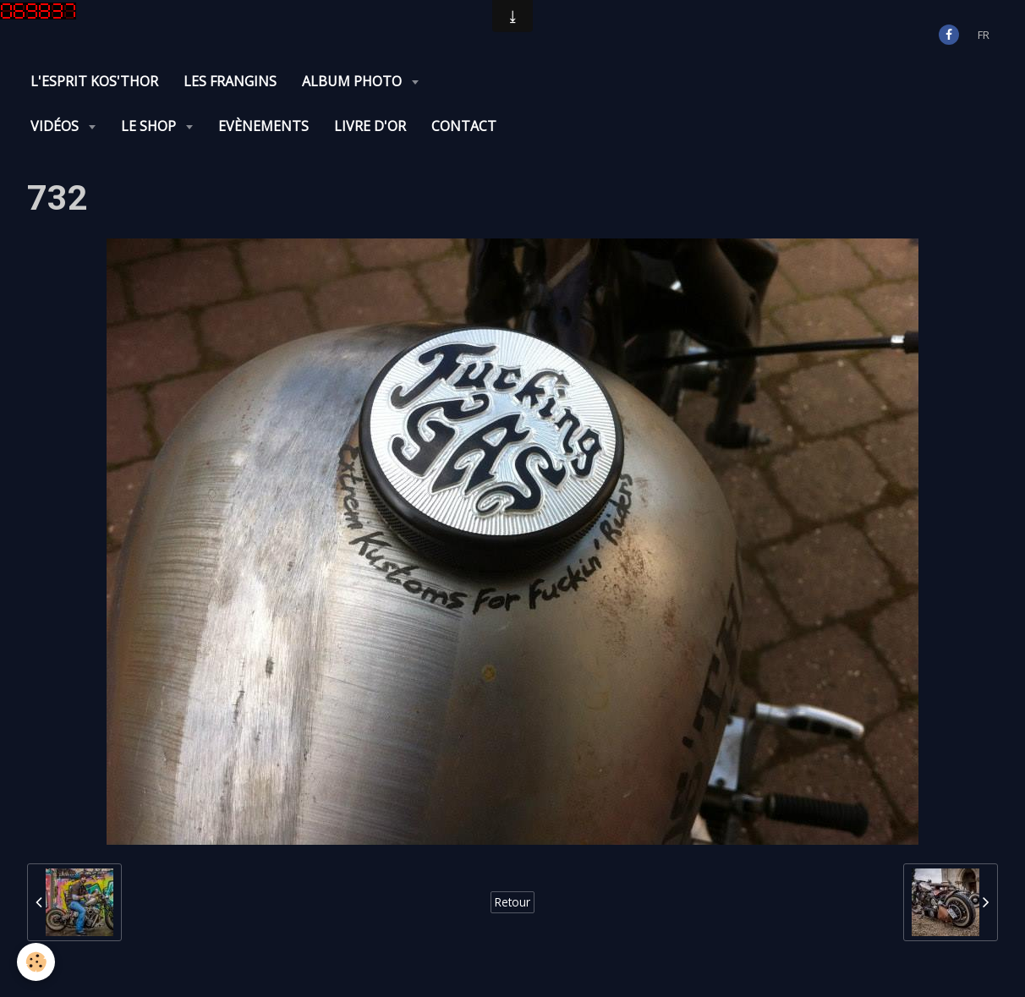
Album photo (353, 81)
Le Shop (150, 126)
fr (983, 34)
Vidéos (56, 126)
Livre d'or (370, 126)
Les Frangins (230, 81)
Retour (512, 902)
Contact (463, 126)
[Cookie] (36, 962)
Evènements (263, 126)
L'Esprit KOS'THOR (94, 81)
